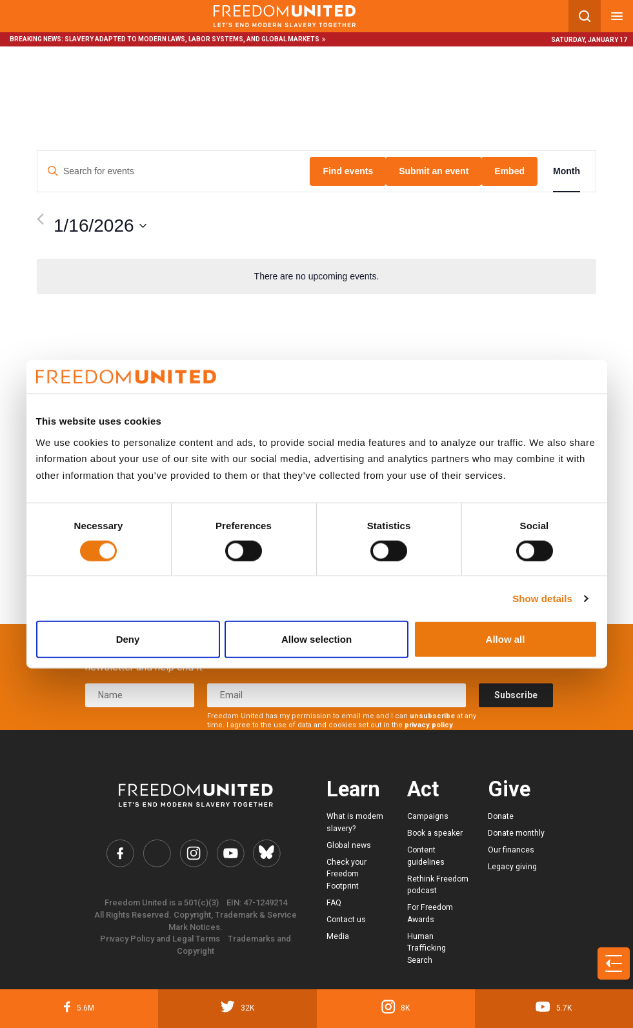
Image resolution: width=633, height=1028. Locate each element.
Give (509, 789)
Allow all (505, 639)
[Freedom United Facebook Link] (120, 853)
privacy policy (429, 725)
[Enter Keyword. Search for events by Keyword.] (173, 171)
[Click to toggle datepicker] (100, 226)
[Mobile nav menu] (617, 16)
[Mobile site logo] (284, 16)
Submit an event (433, 171)
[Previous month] (40, 219)
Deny (128, 639)
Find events (348, 171)
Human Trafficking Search (426, 948)
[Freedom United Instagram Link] (193, 853)
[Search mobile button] (584, 16)
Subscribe (516, 695)
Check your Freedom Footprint (347, 874)
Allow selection (316, 639)
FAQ (334, 902)
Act (423, 789)
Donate (501, 816)
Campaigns (427, 816)
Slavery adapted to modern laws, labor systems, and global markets (192, 39)
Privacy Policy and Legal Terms (160, 938)
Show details (542, 597)
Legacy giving (512, 866)
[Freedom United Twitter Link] (156, 853)
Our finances (511, 849)
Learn (353, 789)
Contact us (346, 919)
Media (338, 936)
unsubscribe (432, 716)
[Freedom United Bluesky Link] (266, 853)
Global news (349, 845)
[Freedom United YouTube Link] (230, 853)
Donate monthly (516, 833)
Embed (509, 171)
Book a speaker (435, 833)
